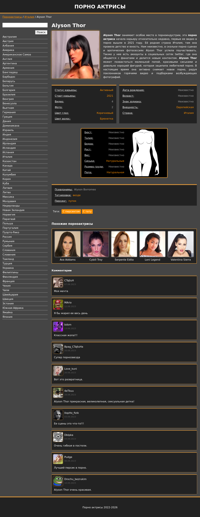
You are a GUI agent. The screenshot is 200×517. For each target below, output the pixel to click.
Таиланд (8, 259)
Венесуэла (10, 103)
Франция (8, 281)
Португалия (10, 227)
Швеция (8, 299)
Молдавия (9, 201)
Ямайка (8, 312)
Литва (7, 192)
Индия (7, 134)
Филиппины (10, 272)
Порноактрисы (12, 16)
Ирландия (9, 143)
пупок (72, 200)
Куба (6, 183)
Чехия (6, 285)
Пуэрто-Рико (11, 232)
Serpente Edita (124, 259)
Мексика (8, 196)
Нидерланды (11, 205)
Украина (8, 267)
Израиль (8, 130)
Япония (7, 316)
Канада (7, 165)
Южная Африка (13, 307)
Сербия (7, 245)
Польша (8, 223)
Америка (8, 50)
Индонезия (10, 139)
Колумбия (9, 174)
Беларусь (9, 81)
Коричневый (105, 112)
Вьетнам (8, 107)
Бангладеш (10, 72)
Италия (29, 16)
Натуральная (115, 172)
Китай (7, 170)
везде (77, 195)
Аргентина (10, 63)
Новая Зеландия (13, 210)
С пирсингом (71, 211)
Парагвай (9, 219)
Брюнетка (106, 118)
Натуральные (115, 160)
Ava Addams (68, 259)
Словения (9, 254)
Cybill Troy (95, 259)
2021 (110, 95)
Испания (8, 152)
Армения (8, 67)
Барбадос (9, 76)
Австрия (8, 41)
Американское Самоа (17, 54)
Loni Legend (152, 259)
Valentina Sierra (181, 259)
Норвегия (9, 214)
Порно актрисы (100, 7)
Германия (9, 112)
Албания (8, 45)
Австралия (10, 36)
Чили (6, 290)
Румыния (8, 241)
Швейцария (10, 294)
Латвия (7, 187)
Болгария (9, 90)
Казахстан (9, 161)
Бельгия (8, 85)
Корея (7, 179)
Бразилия (9, 94)
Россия (7, 236)
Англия (7, 58)
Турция (7, 263)
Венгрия (8, 99)
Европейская (185, 107)
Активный (106, 90)
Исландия (9, 147)
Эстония (8, 303)
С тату (87, 211)
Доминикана (11, 125)
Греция (7, 116)
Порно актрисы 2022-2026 (100, 507)
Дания (7, 121)
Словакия (9, 250)
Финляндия (10, 276)
